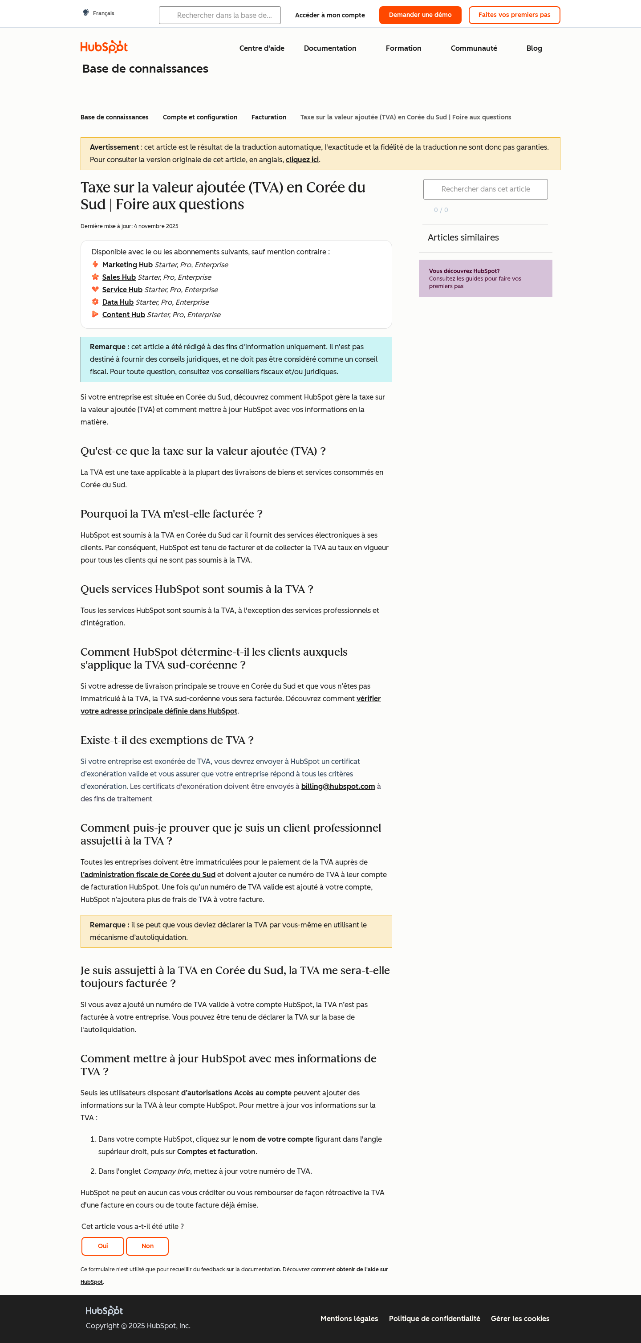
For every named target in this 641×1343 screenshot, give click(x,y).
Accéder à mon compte (330, 15)
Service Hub (122, 290)
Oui (103, 1246)
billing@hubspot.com (338, 786)
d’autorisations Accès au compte (236, 1093)
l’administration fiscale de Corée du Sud (148, 874)
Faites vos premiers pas (515, 15)
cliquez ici (302, 159)
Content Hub (123, 314)
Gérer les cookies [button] (520, 1318)
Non (148, 1246)
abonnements (196, 252)
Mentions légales (349, 1318)
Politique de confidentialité (434, 1318)
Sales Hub (119, 277)
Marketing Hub (127, 265)
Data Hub (118, 302)
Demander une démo (420, 15)
